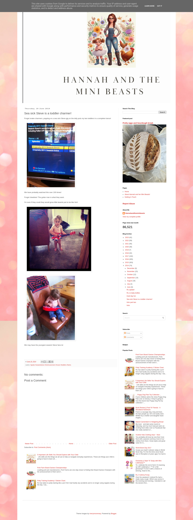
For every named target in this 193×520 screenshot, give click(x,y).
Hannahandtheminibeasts (135, 213)
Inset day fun (131, 296)
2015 (127, 262)
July (128, 284)
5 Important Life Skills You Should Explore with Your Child (57, 455)
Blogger (113, 514)
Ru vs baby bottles (133, 293)
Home (71, 444)
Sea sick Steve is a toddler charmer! (139, 299)
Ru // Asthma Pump (142, 475)
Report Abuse (129, 204)
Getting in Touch (130, 197)
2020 (127, 247)
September (131, 278)
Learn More (150, 6)
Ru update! (131, 290)
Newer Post (29, 444)
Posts (127, 333)
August (130, 281)
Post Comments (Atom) (42, 447)
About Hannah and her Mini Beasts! (137, 194)
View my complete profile (131, 217)
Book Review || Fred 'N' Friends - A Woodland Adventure (148, 408)
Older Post (112, 444)
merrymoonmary (95, 514)
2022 (127, 240)
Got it (159, 6)
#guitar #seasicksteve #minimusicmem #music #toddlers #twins (50, 365)
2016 (127, 259)
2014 (127, 265)
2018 (127, 253)
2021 (127, 244)
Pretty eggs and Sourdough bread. (138, 123)
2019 (127, 250)
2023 (127, 237)
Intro (128, 305)
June (129, 287)
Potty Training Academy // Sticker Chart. (51, 481)
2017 (127, 256)
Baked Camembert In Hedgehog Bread (149, 422)
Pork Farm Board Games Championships (52, 468)
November (131, 271)
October (130, 274)
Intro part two (131, 302)
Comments (129, 337)
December (131, 268)
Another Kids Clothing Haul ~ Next (148, 435)
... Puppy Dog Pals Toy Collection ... (148, 395)
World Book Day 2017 (143, 448)
